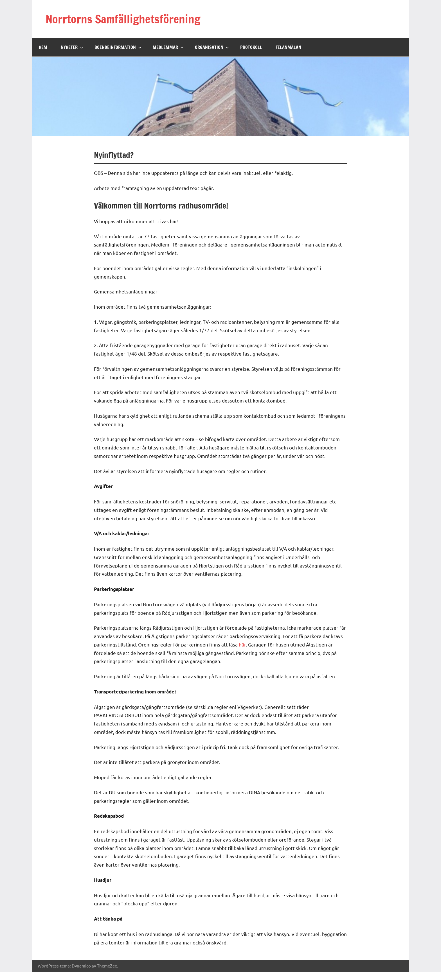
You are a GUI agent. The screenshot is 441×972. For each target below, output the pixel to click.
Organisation (212, 47)
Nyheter (72, 47)
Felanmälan (288, 47)
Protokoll (251, 47)
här (242, 644)
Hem (43, 47)
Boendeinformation (117, 47)
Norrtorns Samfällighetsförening (123, 19)
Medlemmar (168, 47)
